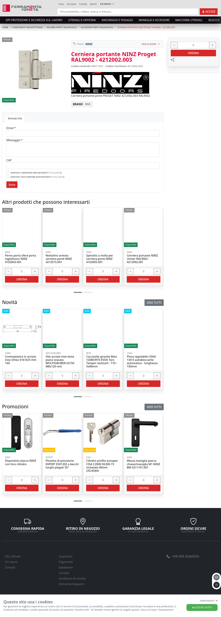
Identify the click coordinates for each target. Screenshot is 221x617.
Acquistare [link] (66, 556)
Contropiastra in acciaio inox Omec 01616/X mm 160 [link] (20, 360)
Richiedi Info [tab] (15, 118)
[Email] (82, 133)
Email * (11, 128)
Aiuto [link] (61, 4)
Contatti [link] (83, 4)
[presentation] (218, 20)
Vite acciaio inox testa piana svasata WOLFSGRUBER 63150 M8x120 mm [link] (60, 361)
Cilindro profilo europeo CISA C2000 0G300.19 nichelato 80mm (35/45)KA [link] (102, 465)
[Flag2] (7, 176)
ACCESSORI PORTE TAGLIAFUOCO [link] (97, 27)
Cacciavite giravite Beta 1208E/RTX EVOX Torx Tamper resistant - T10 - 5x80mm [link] (101, 361)
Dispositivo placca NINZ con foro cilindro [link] (20, 462)
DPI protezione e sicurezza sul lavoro (34, 20)
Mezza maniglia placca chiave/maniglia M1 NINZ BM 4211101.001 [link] (143, 464)
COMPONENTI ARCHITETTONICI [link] (27, 27)
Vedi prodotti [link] (151, 44)
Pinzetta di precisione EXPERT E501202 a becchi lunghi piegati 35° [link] (62, 464)
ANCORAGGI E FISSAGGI (117, 20)
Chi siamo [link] (71, 4)
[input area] (127, 11)
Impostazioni (209, 600)
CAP (9, 160)
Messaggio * (14, 140)
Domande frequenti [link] (71, 584)
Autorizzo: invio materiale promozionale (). (38, 176)
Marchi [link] (93, 4)
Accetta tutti (202, 607)
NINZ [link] (89, 44)
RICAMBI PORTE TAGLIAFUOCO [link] (62, 27)
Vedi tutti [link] (154, 407)
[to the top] (216, 585)
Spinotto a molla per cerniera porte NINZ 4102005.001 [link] (99, 259)
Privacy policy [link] (54, 172)
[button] (78, 396)
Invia (12, 185)
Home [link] (5, 27)
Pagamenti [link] (66, 562)
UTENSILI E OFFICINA (82, 20)
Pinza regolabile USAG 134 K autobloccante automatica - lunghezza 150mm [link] (142, 361)
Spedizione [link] (66, 567)
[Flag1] (7, 172)
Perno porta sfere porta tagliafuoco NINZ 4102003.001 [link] (20, 259)
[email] (216, 577)
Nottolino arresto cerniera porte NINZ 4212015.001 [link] (59, 259)
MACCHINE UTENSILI (188, 20)
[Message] (82, 149)
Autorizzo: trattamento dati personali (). (36, 172)
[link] (22, 7)
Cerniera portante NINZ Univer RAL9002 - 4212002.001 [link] (142, 259)
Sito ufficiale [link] (13, 556)
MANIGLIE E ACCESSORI (154, 20)
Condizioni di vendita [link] (72, 578)
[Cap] (82, 165)
